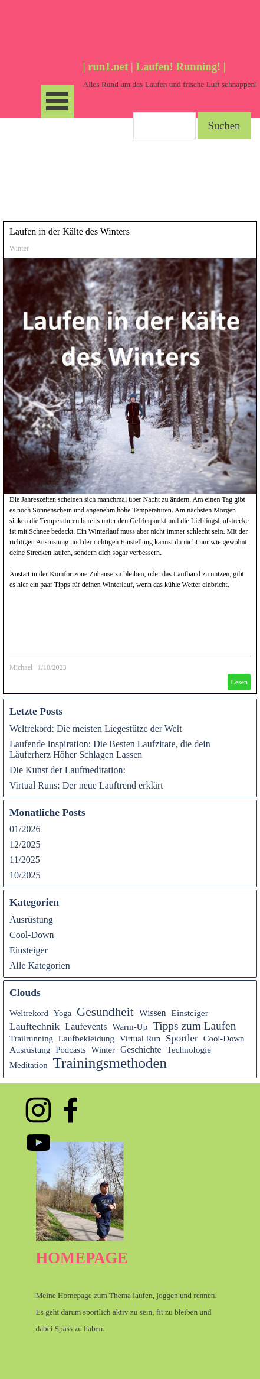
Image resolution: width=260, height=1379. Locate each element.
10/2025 (24, 875)
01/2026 (24, 829)
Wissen (152, 1013)
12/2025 (24, 844)
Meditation (28, 1065)
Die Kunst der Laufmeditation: (67, 770)
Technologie (188, 1049)
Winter (19, 248)
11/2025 (24, 860)
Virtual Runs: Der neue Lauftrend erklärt (86, 785)
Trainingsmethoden (110, 1063)
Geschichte (141, 1049)
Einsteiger (28, 950)
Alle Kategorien (39, 966)
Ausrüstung (31, 919)
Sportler (182, 1038)
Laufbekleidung (86, 1038)
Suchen (224, 125)
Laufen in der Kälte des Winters (69, 231)
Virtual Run (140, 1038)
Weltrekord (28, 1013)
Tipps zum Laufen (194, 1026)
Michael (20, 667)
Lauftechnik (34, 1026)
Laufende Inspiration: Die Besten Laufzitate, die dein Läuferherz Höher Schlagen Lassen (109, 749)
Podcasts (70, 1049)
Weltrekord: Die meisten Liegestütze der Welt (95, 728)
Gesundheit (105, 1012)
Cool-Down (31, 935)
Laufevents (86, 1026)
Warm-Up (129, 1026)
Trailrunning (31, 1038)
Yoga (62, 1013)
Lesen (239, 682)
